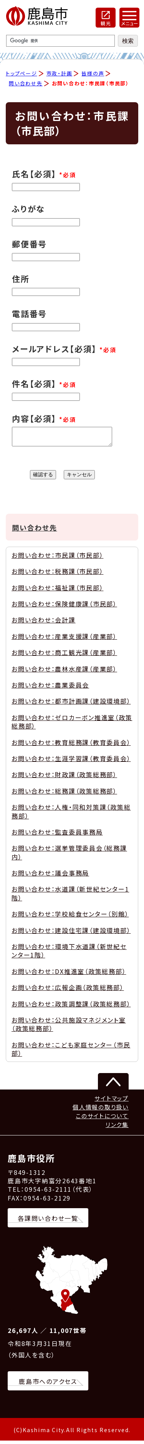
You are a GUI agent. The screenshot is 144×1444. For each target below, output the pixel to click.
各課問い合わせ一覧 (48, 1221)
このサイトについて (102, 1119)
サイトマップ (111, 1101)
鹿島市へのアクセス (48, 1384)
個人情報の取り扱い (101, 1110)
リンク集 (117, 1128)
